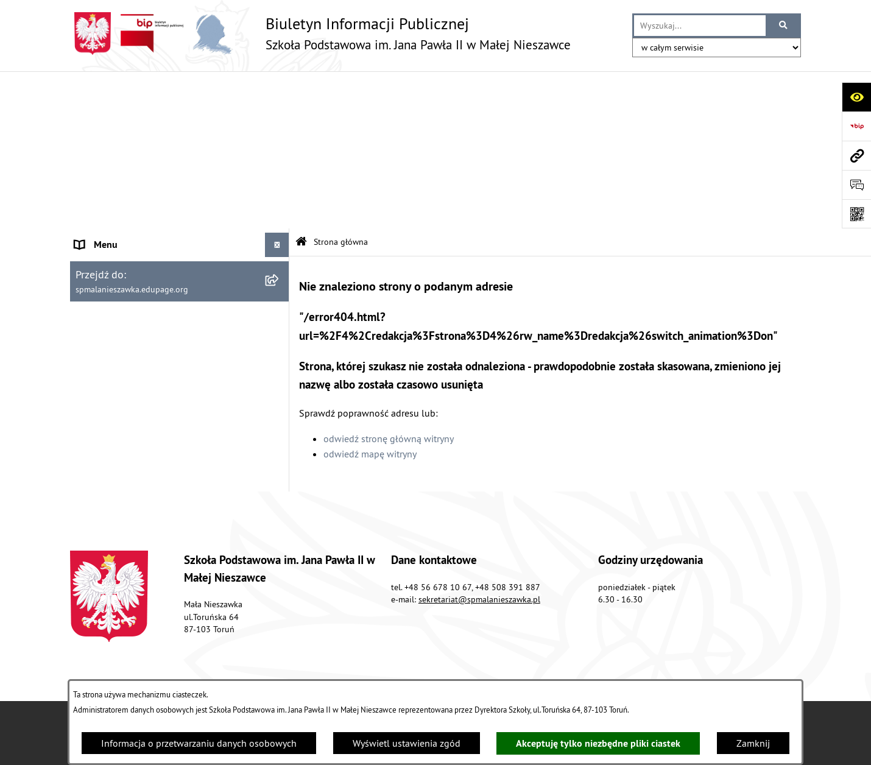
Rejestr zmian (693, 639)
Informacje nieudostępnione (133, 307)
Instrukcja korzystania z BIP (131, 356)
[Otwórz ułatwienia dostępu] (856, 96)
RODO (87, 234)
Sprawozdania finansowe (127, 161)
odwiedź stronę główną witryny (388, 281)
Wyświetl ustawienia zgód (406, 743)
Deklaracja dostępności (123, 258)
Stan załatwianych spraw (198, 639)
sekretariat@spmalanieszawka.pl (479, 519)
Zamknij (753, 743)
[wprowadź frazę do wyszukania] (699, 25)
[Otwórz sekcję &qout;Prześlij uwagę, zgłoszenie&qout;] (856, 184)
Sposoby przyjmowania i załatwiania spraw (164, 185)
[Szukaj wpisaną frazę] (784, 25)
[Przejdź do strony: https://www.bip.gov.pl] (856, 126)
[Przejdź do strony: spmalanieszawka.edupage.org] (856, 155)
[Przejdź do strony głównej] (320, 33)
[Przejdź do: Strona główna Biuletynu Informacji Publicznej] (301, 85)
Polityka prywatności (117, 331)
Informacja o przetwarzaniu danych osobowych (199, 743)
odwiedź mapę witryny (370, 297)
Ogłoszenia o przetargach (128, 209)
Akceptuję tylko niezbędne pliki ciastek (598, 743)
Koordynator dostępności (127, 283)
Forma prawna (105, 136)
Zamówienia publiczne (327, 639)
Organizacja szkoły (113, 112)
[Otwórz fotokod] (856, 213)
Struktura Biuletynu (447, 639)
